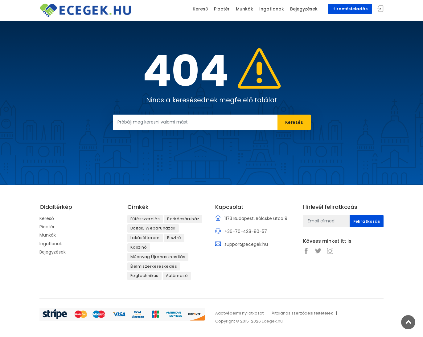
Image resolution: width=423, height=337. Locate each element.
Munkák (47, 235)
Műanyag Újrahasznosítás (157, 257)
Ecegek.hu (272, 321)
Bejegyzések (52, 252)
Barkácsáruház (183, 219)
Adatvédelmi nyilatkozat (239, 313)
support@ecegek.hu (246, 244)
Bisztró (174, 238)
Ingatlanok (50, 244)
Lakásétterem (145, 238)
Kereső (46, 218)
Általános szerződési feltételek (302, 313)
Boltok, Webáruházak (153, 228)
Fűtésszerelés (145, 219)
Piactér (47, 227)
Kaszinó (138, 247)
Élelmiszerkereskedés (153, 266)
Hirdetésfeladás (350, 9)
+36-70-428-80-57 (245, 231)
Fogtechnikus (144, 275)
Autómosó (177, 275)
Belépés (380, 9)
